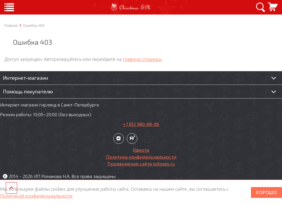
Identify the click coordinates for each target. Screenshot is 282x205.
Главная (11, 25)
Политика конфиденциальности (141, 156)
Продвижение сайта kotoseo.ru (141, 163)
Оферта (141, 150)
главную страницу (142, 59)
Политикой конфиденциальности (36, 195)
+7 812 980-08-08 (141, 124)
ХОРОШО (266, 192)
